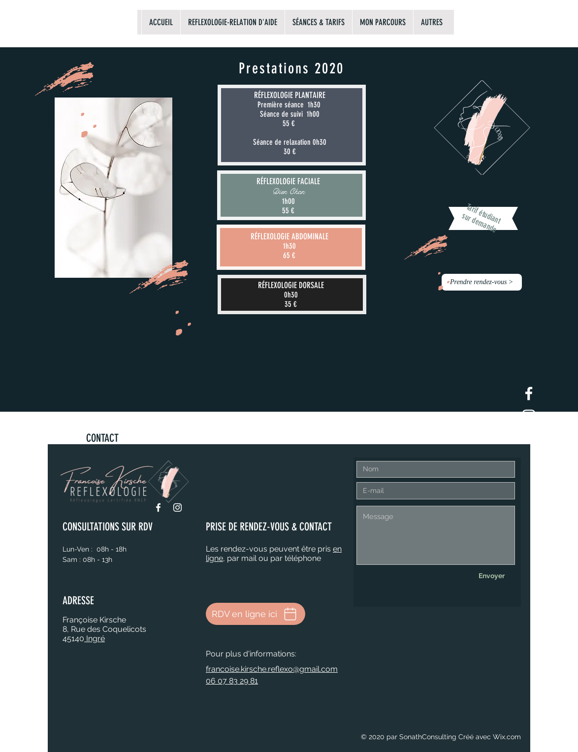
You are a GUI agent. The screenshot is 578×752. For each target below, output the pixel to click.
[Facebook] (158, 507)
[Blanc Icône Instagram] (529, 416)
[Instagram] (177, 507)
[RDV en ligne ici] (255, 614)
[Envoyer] (491, 576)
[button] (482, 282)
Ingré (94, 638)
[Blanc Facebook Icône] (529, 393)
